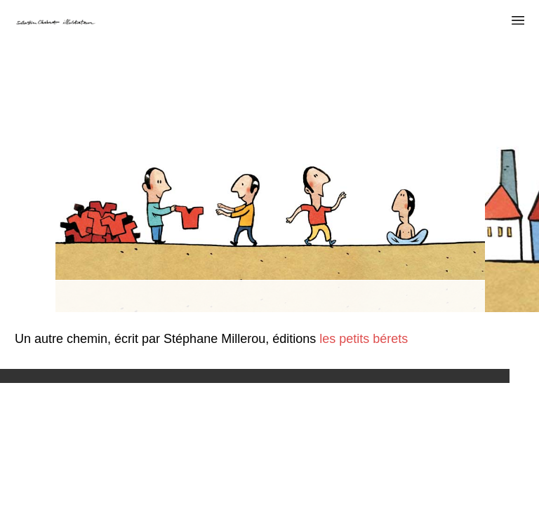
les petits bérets (362, 339)
